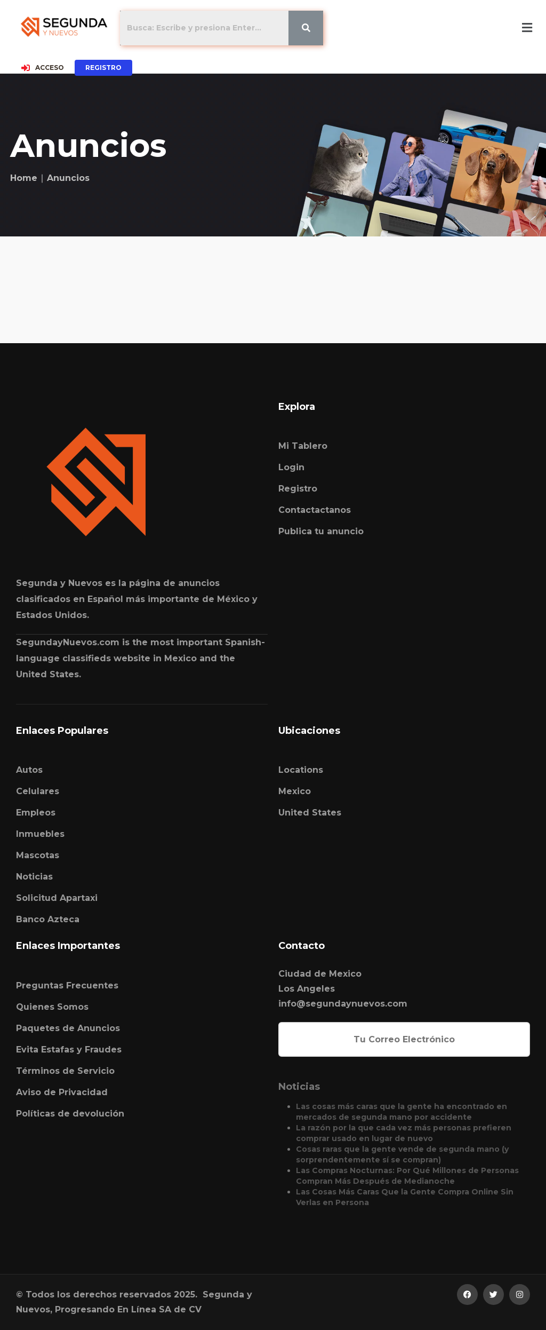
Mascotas (37, 855)
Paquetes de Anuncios (68, 1028)
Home (23, 178)
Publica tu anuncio (321, 531)
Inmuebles (40, 834)
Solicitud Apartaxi (57, 898)
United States (309, 813)
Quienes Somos (52, 1007)
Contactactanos (314, 510)
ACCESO (42, 68)
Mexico (294, 791)
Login (291, 467)
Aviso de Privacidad (62, 1092)
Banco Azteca (47, 919)
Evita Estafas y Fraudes (69, 1049)
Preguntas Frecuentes (67, 985)
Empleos (35, 813)
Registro (297, 489)
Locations (300, 770)
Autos (29, 770)
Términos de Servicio (65, 1071)
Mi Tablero (302, 446)
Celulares (37, 791)
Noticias (34, 877)
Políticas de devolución (70, 1114)
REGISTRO (103, 68)
